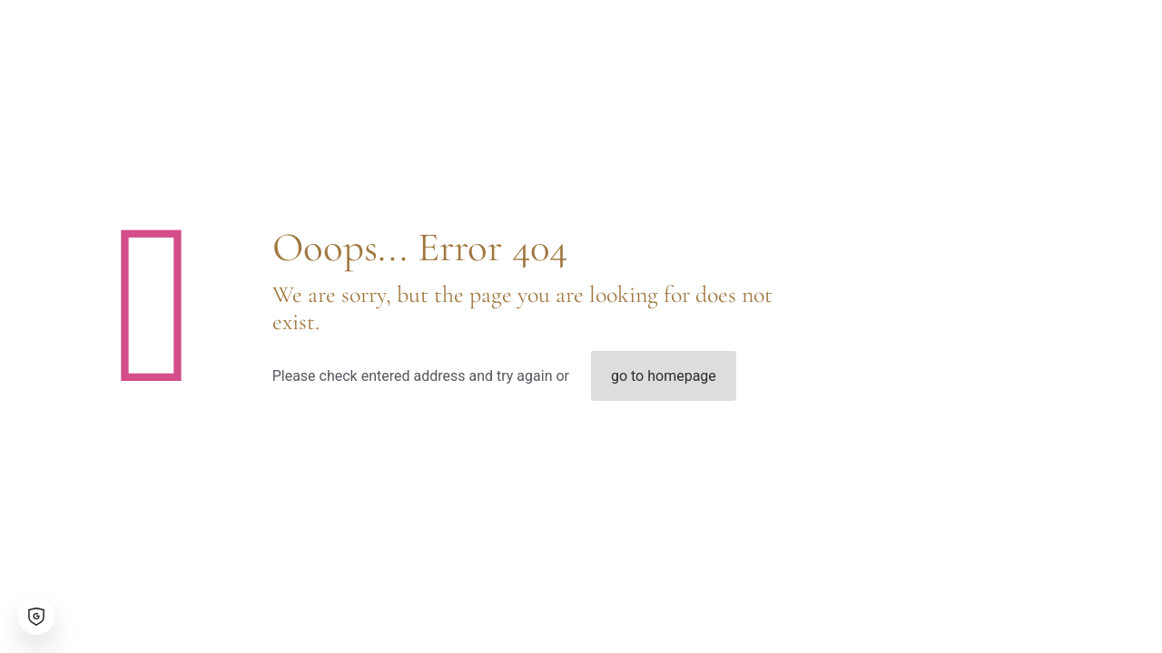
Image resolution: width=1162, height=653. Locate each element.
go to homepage (663, 376)
